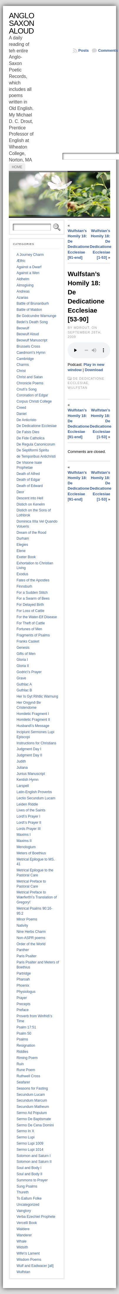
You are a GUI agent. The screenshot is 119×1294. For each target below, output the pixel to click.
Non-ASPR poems (30, 938)
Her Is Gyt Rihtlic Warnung (37, 696)
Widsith (22, 1247)
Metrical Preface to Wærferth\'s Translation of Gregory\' (36, 897)
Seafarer (23, 1082)
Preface (22, 1010)
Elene (21, 551)
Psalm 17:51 (26, 1027)
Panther (22, 950)
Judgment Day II (29, 755)
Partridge (23, 973)
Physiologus (26, 992)
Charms (22, 365)
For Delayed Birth (30, 605)
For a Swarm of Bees (33, 598)
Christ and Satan (29, 377)
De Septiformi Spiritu (32, 450)
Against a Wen (27, 273)
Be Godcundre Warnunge (36, 316)
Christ (21, 371)
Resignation (25, 1045)
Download (94, 370)
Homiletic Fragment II (33, 720)
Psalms (22, 1039)
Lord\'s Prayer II (28, 823)
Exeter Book (26, 557)
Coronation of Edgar (32, 395)
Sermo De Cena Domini (35, 1125)
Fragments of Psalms (33, 635)
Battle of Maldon (29, 310)
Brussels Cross (28, 346)
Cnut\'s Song (26, 389)
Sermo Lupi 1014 (29, 1150)
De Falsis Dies (27, 432)
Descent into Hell (29, 498)
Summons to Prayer (32, 1180)
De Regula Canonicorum (35, 444)
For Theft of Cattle (30, 623)
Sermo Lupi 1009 (29, 1143)
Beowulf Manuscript (31, 340)
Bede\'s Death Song (32, 322)
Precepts (23, 1004)
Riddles (22, 1052)
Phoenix (22, 985)
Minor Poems (26, 919)
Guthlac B (24, 690)
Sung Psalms (26, 1186)
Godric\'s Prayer (29, 672)
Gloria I (22, 660)
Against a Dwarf (28, 267)
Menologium (26, 847)
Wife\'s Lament (28, 1253)
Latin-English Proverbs (34, 792)
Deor (20, 492)
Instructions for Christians (36, 743)
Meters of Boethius (31, 853)
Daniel (21, 414)
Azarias (22, 298)
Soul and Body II (29, 1174)
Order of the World (30, 944)
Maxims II (23, 841)
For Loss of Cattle (30, 611)
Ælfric (21, 261)
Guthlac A (24, 684)
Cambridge (25, 359)
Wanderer (24, 1235)
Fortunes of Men (29, 629)
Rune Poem (25, 1070)
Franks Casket (27, 641)
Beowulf (22, 328)
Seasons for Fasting (32, 1088)
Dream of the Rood (31, 533)
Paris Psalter (26, 956)
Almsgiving (24, 285)
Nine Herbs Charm (31, 932)
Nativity (22, 925)
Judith (21, 761)
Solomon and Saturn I (33, 1156)
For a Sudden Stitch (32, 593)
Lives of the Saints (30, 810)
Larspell (22, 786)
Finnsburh (24, 586)
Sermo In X (25, 1131)
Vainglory (23, 1211)
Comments (108, 50)
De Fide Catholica (30, 438)
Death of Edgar (28, 480)
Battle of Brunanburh (32, 303)
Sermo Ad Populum (31, 1113)
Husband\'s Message (32, 726)
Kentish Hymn (27, 780)
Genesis (22, 648)
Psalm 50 (23, 1033)
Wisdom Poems (28, 1260)
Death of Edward (29, 486)
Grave (21, 678)
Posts (83, 50)
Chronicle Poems (29, 383)
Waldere (22, 1229)
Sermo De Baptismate (33, 1119)
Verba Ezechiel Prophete (35, 1217)
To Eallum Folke (28, 1198)
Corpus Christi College (34, 401)
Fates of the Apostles (32, 580)
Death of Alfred (28, 474)
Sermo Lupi (25, 1137)
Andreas (23, 291)
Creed (21, 408)
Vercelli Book (26, 1223)
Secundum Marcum (31, 1100)
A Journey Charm (30, 255)
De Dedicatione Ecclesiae (36, 426)
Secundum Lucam (30, 1095)
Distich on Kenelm (30, 504)
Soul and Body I (28, 1168)
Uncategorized (27, 1205)
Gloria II (22, 666)
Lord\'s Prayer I (28, 816)
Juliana (22, 768)
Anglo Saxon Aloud (21, 23)
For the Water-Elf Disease (36, 617)
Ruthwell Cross (28, 1076)
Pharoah (23, 979)
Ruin (20, 1064)
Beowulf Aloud (27, 334)
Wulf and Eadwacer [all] (34, 1266)
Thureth (22, 1192)
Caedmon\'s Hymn (30, 353)
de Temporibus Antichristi (36, 456)
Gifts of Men (26, 654)
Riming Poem (27, 1058)
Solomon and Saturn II (33, 1162)
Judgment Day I (28, 749)
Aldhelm (22, 279)
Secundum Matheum (32, 1107)
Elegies (22, 545)
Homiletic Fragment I (32, 714)
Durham (22, 538)
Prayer (21, 998)
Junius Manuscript (30, 774)
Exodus (22, 574)
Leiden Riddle (27, 804)
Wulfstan (23, 1272)
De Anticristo (26, 420)
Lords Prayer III (28, 829)
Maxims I (23, 835)
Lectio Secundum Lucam (35, 798)
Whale (21, 1241)
